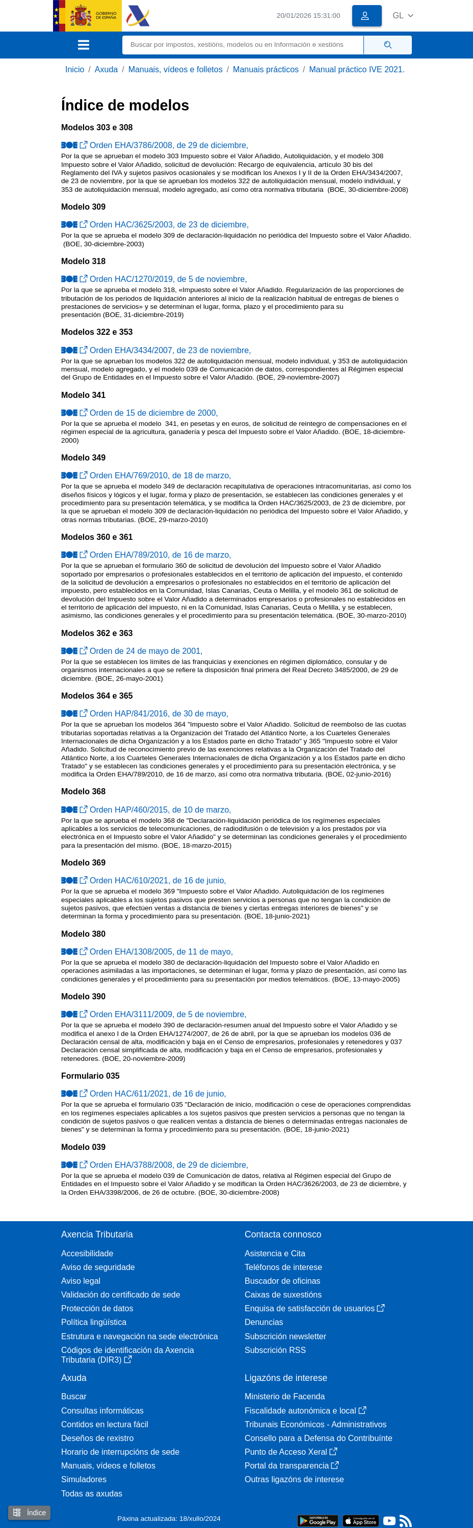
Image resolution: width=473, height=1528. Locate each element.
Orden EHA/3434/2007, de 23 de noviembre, (156, 350)
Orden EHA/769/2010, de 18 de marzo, (146, 475)
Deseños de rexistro (97, 1438)
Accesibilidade (87, 1253)
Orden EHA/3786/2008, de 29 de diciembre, (154, 145)
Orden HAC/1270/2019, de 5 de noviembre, (154, 279)
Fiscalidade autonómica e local (305, 1410)
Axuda (106, 69)
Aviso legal (80, 1281)
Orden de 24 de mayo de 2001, (132, 651)
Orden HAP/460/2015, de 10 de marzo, (146, 809)
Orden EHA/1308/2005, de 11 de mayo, (147, 951)
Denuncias (264, 1322)
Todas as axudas (91, 1493)
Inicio (74, 69)
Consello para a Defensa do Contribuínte (318, 1438)
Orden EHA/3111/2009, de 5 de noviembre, (154, 1014)
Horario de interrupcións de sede (120, 1452)
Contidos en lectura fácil (104, 1424)
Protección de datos (97, 1308)
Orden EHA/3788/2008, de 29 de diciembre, (154, 1165)
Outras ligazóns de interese (294, 1479)
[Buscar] (243, 45)
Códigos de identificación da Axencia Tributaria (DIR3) (127, 1355)
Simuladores (84, 1479)
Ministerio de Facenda (285, 1396)
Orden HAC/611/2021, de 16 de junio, (143, 1093)
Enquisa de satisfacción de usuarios (315, 1308)
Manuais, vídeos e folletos (175, 69)
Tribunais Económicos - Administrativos (316, 1424)
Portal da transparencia (292, 1465)
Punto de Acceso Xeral (291, 1452)
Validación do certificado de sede (120, 1294)
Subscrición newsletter (285, 1336)
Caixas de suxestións (283, 1294)
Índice (29, 1512)
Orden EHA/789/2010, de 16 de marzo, (146, 555)
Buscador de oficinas (283, 1281)
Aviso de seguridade (98, 1267)
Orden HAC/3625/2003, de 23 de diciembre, (155, 224)
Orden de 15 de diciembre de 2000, (139, 413)
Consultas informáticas (102, 1410)
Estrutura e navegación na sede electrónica (139, 1336)
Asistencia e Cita (275, 1253)
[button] (403, 15)
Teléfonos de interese (283, 1267)
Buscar (74, 1396)
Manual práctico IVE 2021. (357, 69)
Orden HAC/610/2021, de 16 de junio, (143, 880)
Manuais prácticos (266, 69)
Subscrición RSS (275, 1350)
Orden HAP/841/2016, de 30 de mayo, (144, 713)
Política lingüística (93, 1322)
